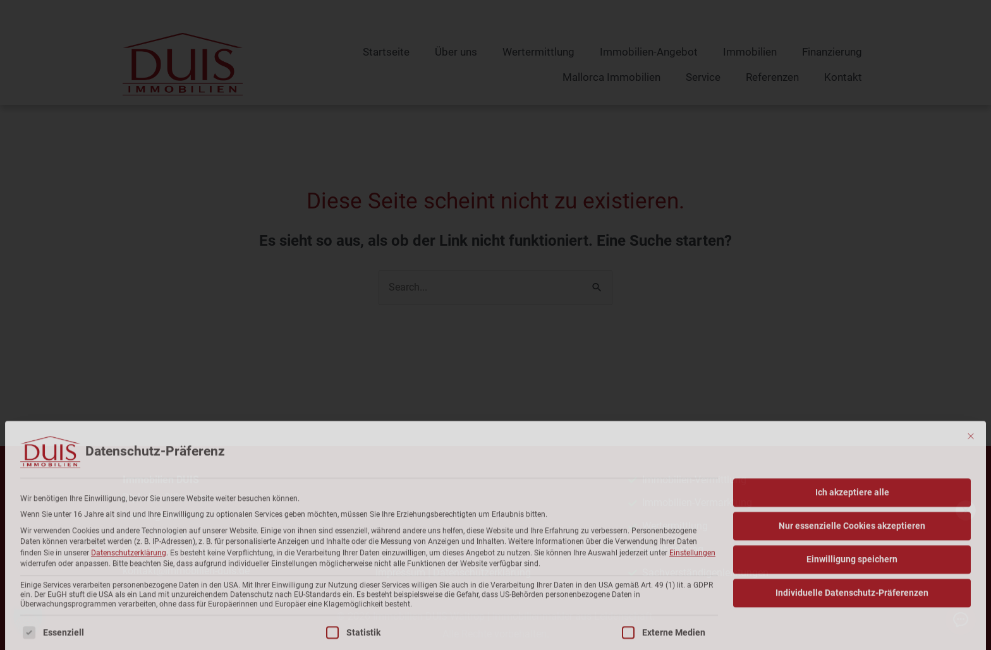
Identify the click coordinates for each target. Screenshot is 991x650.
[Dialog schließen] (971, 522)
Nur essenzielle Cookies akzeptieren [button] (852, 611)
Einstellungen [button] (692, 638)
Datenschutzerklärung (128, 638)
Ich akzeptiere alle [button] (852, 578)
